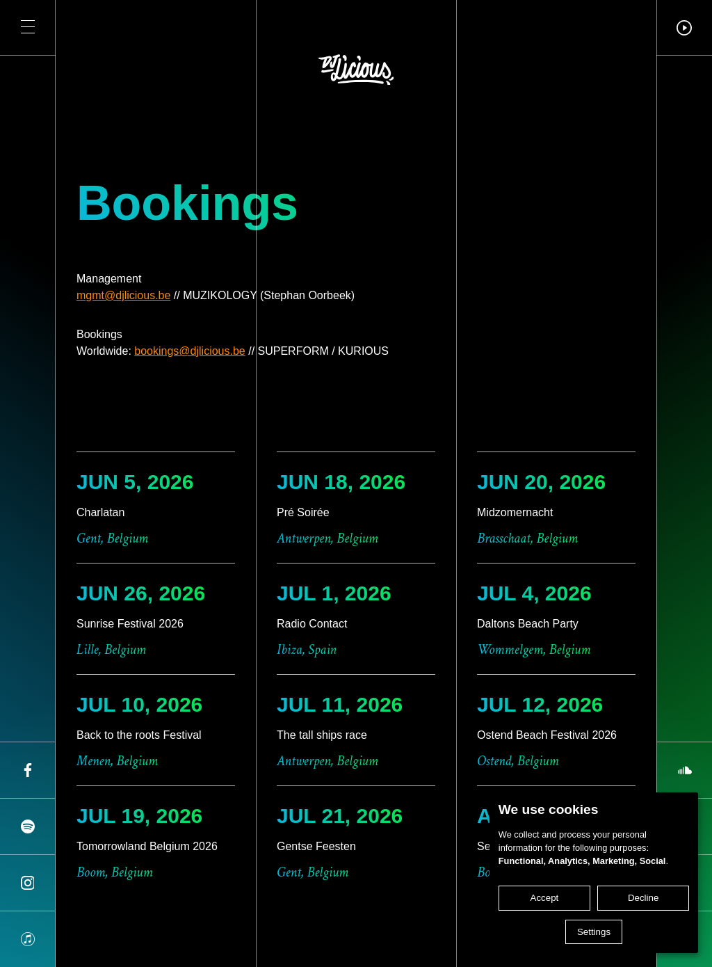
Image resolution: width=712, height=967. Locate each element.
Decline (643, 898)
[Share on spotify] (27, 826)
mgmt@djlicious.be (123, 295)
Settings (593, 932)
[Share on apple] (27, 939)
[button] (28, 27)
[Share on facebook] (27, 770)
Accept (545, 898)
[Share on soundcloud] (684, 770)
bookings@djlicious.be (189, 351)
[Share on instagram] (27, 883)
